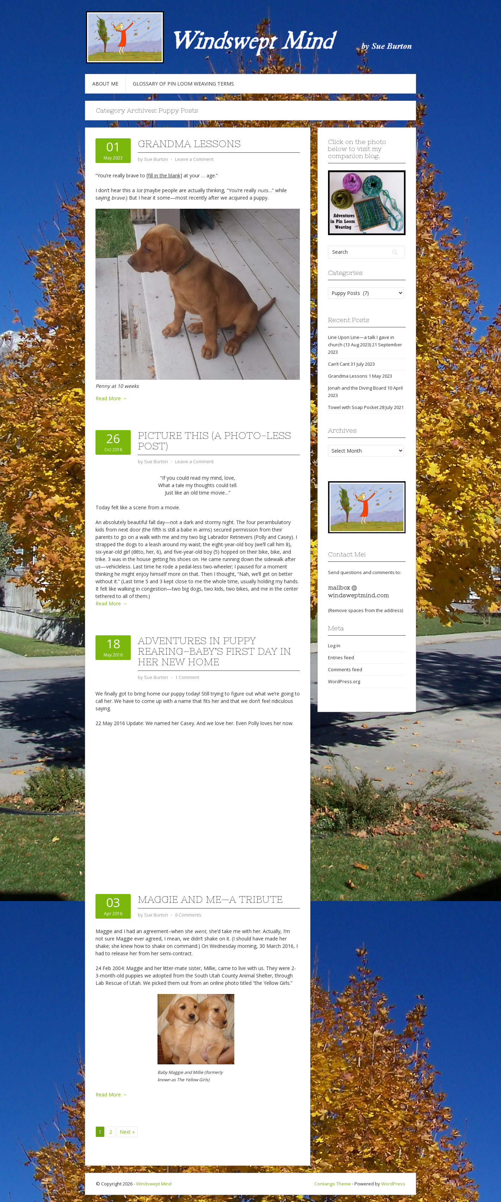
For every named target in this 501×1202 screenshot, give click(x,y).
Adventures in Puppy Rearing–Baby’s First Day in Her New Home (214, 651)
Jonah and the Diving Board (357, 388)
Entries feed (341, 657)
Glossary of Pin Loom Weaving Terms (183, 83)
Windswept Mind (154, 1184)
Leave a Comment (194, 159)
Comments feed (345, 669)
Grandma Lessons (189, 143)
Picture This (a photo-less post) (214, 441)
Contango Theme (332, 1184)
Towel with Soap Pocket (353, 407)
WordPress (393, 1184)
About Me (105, 83)
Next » (127, 1131)
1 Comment (187, 677)
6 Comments (188, 915)
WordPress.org (344, 681)
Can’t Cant (339, 364)
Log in (334, 645)
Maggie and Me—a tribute (210, 899)
